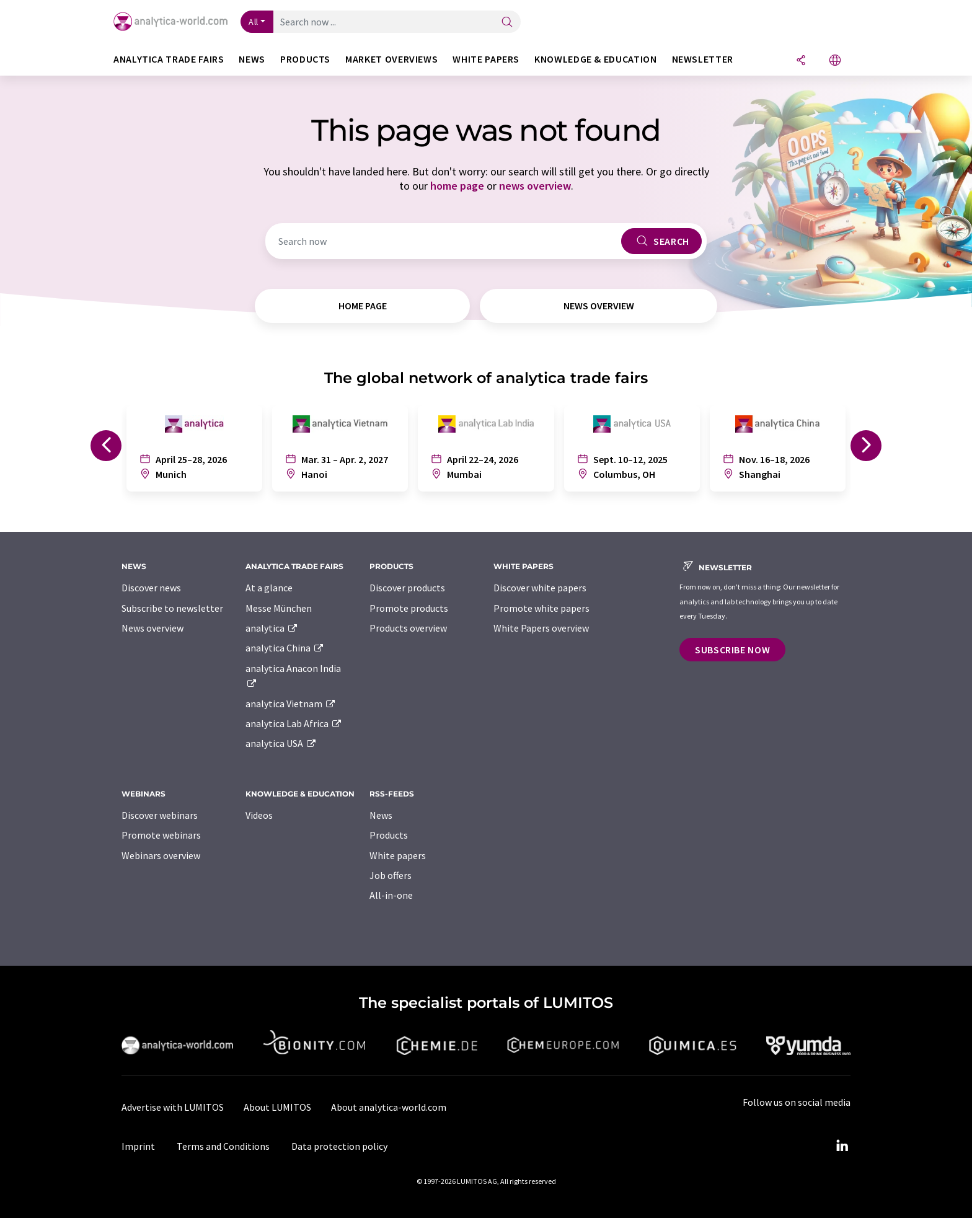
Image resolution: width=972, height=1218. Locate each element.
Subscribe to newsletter (172, 608)
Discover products (407, 587)
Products (388, 835)
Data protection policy (339, 1146)
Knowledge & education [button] (595, 59)
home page (457, 186)
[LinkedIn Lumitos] (842, 1146)
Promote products (408, 608)
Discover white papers (539, 587)
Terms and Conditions (223, 1146)
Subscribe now (732, 649)
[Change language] (835, 61)
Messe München (278, 608)
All (253, 21)
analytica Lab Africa (293, 723)
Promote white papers (541, 608)
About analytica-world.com (388, 1107)
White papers (397, 855)
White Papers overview (541, 628)
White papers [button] (486, 59)
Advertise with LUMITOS (173, 1107)
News (380, 815)
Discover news (151, 587)
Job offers (390, 875)
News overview (152, 628)
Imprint (138, 1146)
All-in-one (391, 895)
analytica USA (281, 743)
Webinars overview (161, 855)
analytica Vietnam (290, 703)
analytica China (284, 648)
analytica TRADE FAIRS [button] (168, 59)
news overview (535, 186)
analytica (271, 628)
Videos (259, 815)
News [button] (252, 59)
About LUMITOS (277, 1107)
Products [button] (305, 59)
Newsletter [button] (702, 59)
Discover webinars (160, 815)
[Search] (507, 22)
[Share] (801, 61)
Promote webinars (161, 835)
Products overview (408, 628)
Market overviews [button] (391, 59)
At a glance (269, 587)
